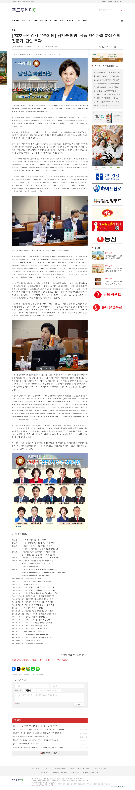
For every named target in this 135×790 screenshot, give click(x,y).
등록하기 (79, 704)
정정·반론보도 (75, 772)
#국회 (19, 660)
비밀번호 (54, 686)
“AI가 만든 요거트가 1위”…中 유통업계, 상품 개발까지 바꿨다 (108, 102)
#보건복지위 (66, 660)
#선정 (40, 660)
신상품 (97, 247)
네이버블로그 (28, 669)
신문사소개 (35, 769)
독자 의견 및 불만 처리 (60, 772)
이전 (46, 716)
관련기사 (17, 720)
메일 (107, 47)
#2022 (14, 660)
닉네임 (18, 686)
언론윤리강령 (45, 772)
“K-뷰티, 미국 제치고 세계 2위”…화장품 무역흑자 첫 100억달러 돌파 (108, 94)
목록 (103, 47)
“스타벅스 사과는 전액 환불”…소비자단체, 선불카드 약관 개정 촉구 (108, 73)
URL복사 (99, 47)
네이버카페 (33, 669)
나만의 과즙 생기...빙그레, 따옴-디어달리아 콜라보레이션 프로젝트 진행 (108, 105)
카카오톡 (23, 669)
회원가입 (116, 1)
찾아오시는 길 (47, 769)
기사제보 (104, 1)
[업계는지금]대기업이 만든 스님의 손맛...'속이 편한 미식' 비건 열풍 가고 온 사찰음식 (108, 98)
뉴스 (13, 30)
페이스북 (14, 669)
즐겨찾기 (22, 1)
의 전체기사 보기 (73, 655)
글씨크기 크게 (118, 47)
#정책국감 (47, 660)
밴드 (38, 669)
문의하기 (95, 772)
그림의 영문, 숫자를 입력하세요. (48, 690)
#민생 (53, 660)
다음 (52, 716)
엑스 (18, 669)
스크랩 (114, 47)
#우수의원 (33, 660)
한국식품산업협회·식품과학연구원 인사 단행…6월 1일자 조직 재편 (108, 83)
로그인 (121, 1)
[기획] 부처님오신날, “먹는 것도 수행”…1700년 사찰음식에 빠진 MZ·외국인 (108, 76)
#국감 (58, 660)
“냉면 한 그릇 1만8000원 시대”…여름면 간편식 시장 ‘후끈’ (108, 91)
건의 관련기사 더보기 (49, 753)
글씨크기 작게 (122, 47)
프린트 (111, 47)
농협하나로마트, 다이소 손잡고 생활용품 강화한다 (108, 87)
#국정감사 (25, 660)
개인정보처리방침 (60, 769)
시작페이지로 (15, 1)
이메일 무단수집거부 (100, 769)
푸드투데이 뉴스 (106, 66)
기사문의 (110, 1)
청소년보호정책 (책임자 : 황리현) (80, 769)
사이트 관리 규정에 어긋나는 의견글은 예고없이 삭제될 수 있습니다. (38, 695)
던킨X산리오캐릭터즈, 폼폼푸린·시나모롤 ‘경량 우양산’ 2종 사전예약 (108, 80)
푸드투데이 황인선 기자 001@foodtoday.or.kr (25, 47)
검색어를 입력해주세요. (105, 10)
